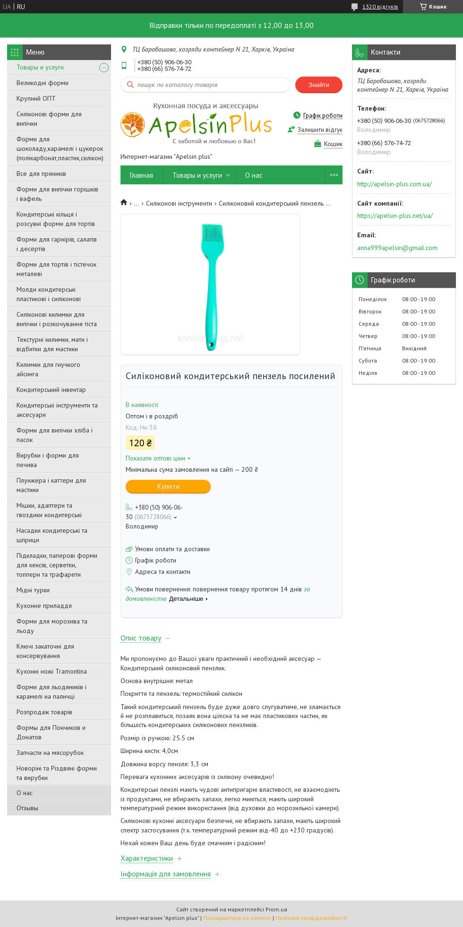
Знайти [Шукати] (319, 84)
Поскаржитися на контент (237, 917)
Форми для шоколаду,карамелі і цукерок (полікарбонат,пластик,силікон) (60, 148)
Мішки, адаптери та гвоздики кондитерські (49, 510)
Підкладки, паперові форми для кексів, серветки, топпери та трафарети (57, 565)
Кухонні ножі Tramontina (52, 671)
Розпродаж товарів (44, 712)
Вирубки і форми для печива (48, 460)
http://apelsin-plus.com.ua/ (394, 184)
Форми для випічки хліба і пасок (55, 435)
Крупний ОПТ (36, 98)
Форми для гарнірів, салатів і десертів (57, 244)
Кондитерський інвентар (51, 389)
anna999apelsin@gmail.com (397, 247)
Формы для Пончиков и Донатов (51, 732)
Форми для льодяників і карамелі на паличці (51, 692)
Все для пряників (41, 173)
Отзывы (27, 808)
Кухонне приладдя (44, 605)
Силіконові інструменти (179, 203)
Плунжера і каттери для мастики (51, 485)
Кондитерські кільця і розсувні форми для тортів (56, 219)
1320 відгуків (380, 6)
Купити (168, 486)
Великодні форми (43, 82)
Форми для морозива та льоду (52, 626)
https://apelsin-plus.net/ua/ (395, 215)
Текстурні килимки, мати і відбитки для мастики (52, 344)
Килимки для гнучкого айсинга (48, 369)
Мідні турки (33, 590)
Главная (141, 175)
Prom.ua (276, 909)
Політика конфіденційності (311, 917)
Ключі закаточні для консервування (45, 651)
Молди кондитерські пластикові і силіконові (49, 294)
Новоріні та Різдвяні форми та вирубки (57, 773)
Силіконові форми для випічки (49, 119)
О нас (25, 792)
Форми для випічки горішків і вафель (57, 194)
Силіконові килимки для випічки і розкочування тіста (57, 319)
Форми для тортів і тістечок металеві (56, 269)
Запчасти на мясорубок (50, 752)
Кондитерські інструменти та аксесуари (57, 410)
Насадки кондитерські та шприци (52, 535)
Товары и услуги (40, 67)
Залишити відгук (320, 130)
